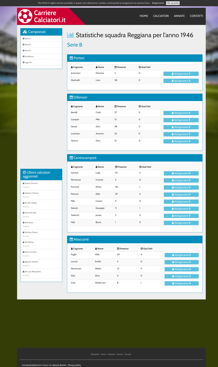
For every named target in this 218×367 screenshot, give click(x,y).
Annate (179, 16)
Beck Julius (41, 224)
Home (144, 16)
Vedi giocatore (181, 73)
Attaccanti (79, 239)
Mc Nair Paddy (41, 205)
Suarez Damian (41, 185)
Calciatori (161, 16)
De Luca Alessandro (41, 273)
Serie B (27, 44)
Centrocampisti (83, 158)
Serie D (27, 50)
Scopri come (158, 2)
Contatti (196, 16)
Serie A (27, 38)
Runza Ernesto (41, 254)
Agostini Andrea (41, 264)
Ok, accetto (173, 3)
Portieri (77, 58)
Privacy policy (74, 365)
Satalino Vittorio (41, 195)
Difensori (78, 97)
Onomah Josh (41, 214)
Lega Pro (27, 62)
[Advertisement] (41, 120)
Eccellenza (28, 56)
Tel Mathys (41, 244)
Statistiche (95, 354)
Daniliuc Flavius (41, 234)
